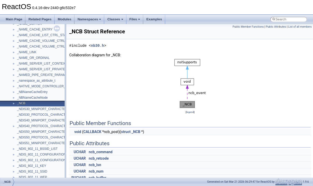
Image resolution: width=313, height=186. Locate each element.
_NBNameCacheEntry (32, 92)
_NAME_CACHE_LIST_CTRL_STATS (43, 35)
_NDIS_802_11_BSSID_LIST (37, 149)
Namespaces (89, 19)
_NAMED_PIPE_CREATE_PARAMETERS (46, 75)
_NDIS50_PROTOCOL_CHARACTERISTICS (48, 137)
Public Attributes (276, 26)
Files (134, 19)
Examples (154, 19)
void (77, 132)
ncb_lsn (95, 165)
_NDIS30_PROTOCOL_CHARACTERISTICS (48, 115)
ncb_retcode (99, 158)
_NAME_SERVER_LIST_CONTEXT (42, 63)
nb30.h (97, 45)
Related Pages (39, 19)
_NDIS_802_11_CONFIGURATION (41, 154)
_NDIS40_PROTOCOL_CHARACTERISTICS (48, 126)
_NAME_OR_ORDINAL (33, 58)
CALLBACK (92, 132)
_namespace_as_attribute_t (36, 80)
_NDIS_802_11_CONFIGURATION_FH (44, 160)
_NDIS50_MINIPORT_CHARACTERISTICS (47, 132)
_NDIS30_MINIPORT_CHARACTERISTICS (47, 109)
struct (126, 132)
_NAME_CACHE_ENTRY (34, 29)
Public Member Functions (248, 26)
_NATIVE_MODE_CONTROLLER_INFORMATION (52, 86)
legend (190, 112)
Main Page (14, 19)
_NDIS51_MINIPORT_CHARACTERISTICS (47, 143)
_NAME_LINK (26, 52)
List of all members (300, 26)
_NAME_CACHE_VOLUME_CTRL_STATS (46, 46)
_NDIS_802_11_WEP (32, 177)
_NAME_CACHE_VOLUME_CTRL (41, 41)
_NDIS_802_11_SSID (32, 171)
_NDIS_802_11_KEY (31, 166)
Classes (115, 19)
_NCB (21, 103)
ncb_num (96, 171)
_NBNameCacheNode (32, 97)
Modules (64, 19)
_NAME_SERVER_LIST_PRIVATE (41, 69)
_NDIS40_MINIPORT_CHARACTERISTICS (47, 120)
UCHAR (80, 152)
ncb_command (100, 152)
